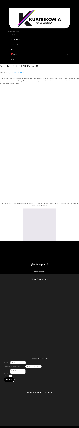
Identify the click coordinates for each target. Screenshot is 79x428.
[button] (9, 63)
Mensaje (7, 373)
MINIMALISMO (19, 73)
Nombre (6, 362)
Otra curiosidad (39, 271)
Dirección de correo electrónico (14, 366)
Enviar (9, 379)
